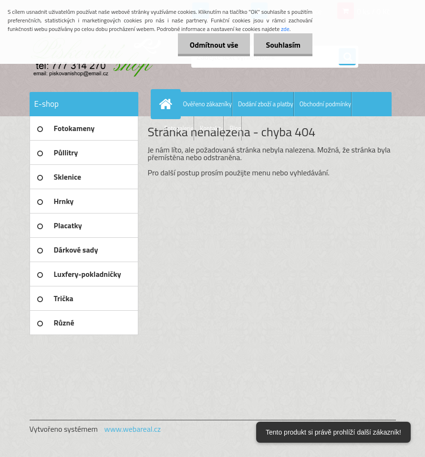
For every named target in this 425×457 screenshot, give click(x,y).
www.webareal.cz (132, 429)
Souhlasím (283, 45)
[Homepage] (168, 104)
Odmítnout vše (214, 45)
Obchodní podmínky (325, 104)
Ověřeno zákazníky (207, 104)
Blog (235, 128)
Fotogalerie (179, 128)
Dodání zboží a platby (265, 104)
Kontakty (211, 128)
